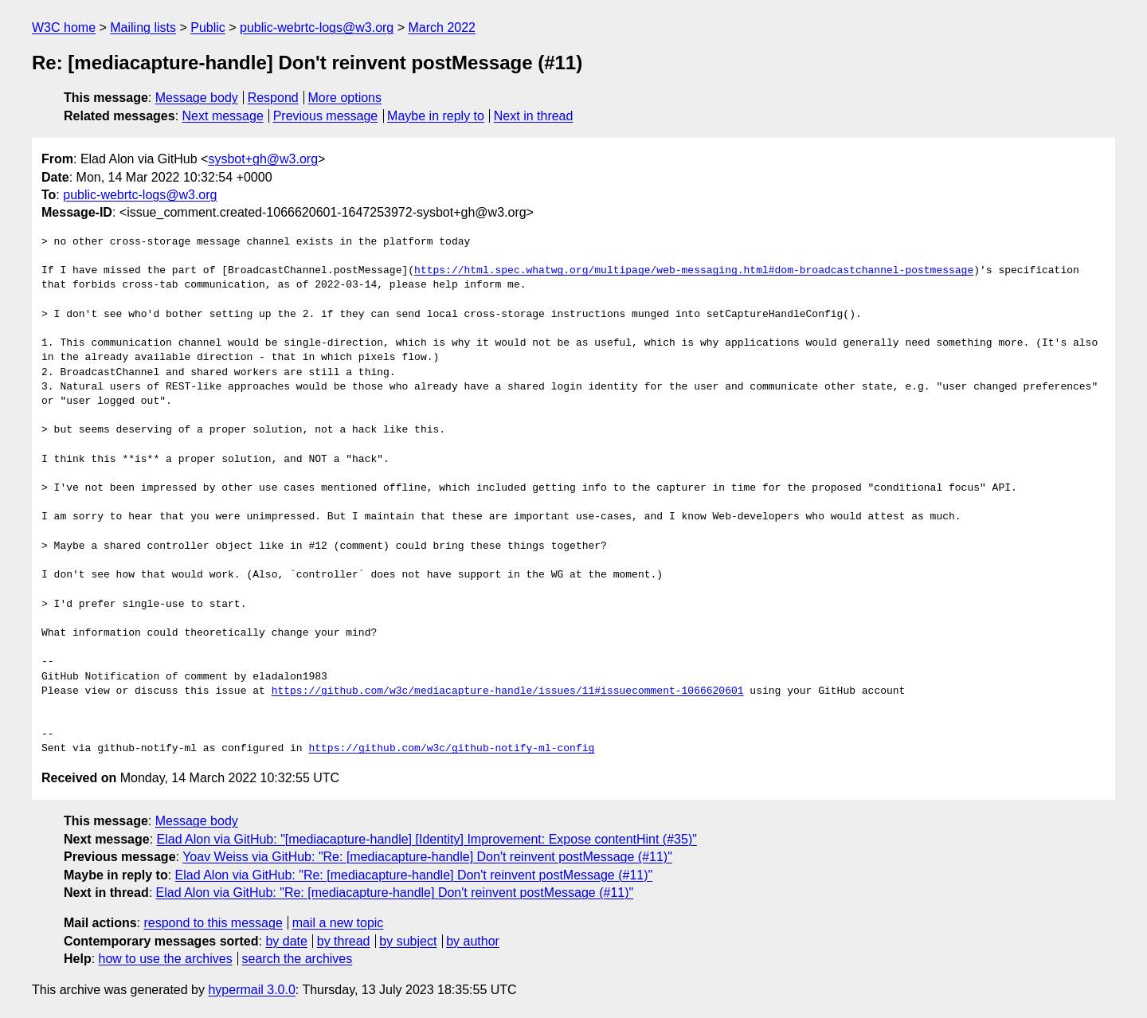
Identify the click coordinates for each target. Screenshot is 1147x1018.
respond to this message (212, 923)
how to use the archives (166, 958)
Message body (196, 97)
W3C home (64, 27)
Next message (223, 116)
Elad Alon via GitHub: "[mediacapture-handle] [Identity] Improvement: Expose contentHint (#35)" (427, 839)
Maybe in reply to (435, 116)
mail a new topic (338, 923)
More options (345, 97)
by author (472, 941)
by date (286, 941)
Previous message (325, 116)
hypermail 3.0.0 (251, 989)
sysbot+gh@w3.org (263, 159)
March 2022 (442, 27)
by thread (343, 941)
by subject (407, 941)
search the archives (297, 958)
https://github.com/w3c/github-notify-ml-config (451, 749)
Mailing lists (143, 27)
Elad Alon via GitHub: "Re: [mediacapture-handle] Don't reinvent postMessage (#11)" (414, 875)
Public (207, 27)
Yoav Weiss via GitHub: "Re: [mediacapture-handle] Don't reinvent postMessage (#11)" (427, 856)
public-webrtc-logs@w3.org (316, 27)
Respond (273, 97)
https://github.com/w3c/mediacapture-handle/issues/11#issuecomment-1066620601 (508, 691)
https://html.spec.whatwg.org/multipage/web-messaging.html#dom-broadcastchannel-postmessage (693, 271)
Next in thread (534, 116)
